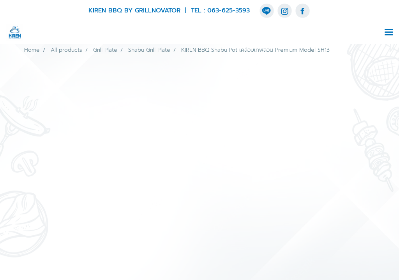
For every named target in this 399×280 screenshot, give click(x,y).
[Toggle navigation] (388, 32)
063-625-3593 (228, 10)
